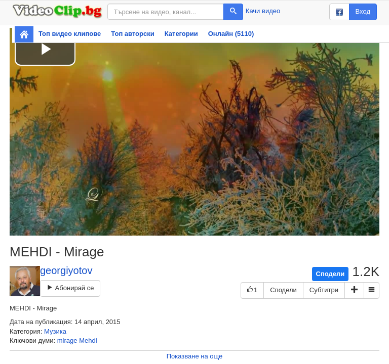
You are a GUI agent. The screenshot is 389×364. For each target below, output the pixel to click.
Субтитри (323, 290)
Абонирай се (70, 288)
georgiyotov (66, 270)
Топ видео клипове (69, 33)
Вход (363, 11)
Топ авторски (132, 33)
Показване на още (195, 356)
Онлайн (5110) (231, 33)
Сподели (330, 274)
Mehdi (88, 340)
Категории (181, 33)
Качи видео (263, 11)
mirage (67, 340)
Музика (55, 331)
